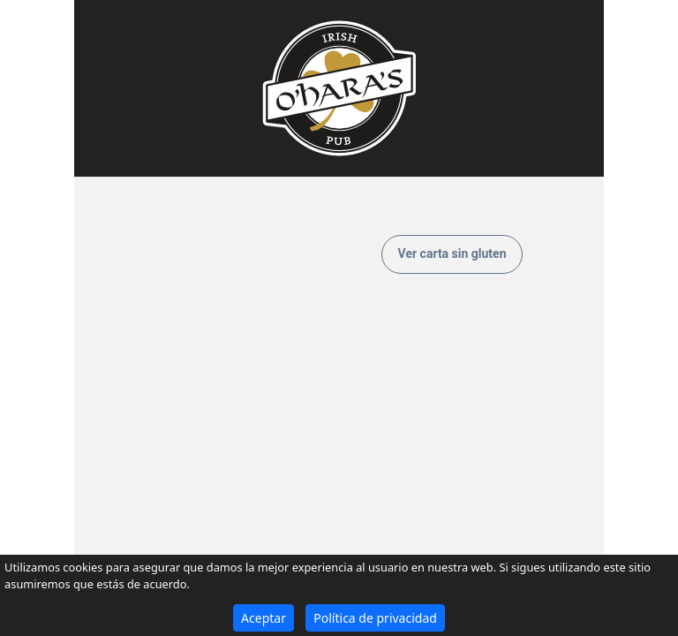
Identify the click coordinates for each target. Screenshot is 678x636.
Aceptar (263, 618)
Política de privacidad (375, 618)
